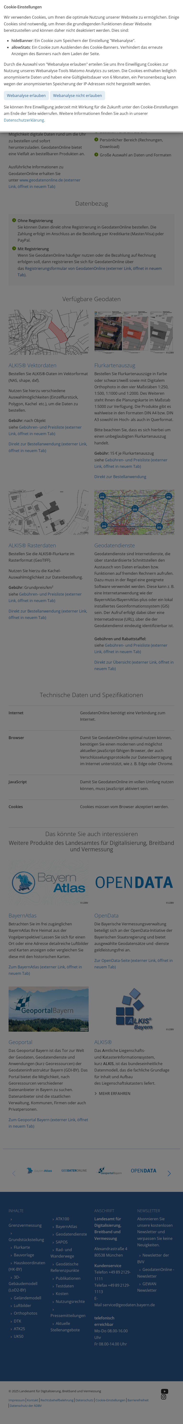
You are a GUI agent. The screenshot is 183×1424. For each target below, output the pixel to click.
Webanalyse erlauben (26, 95)
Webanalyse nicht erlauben (77, 95)
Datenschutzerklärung (24, 120)
